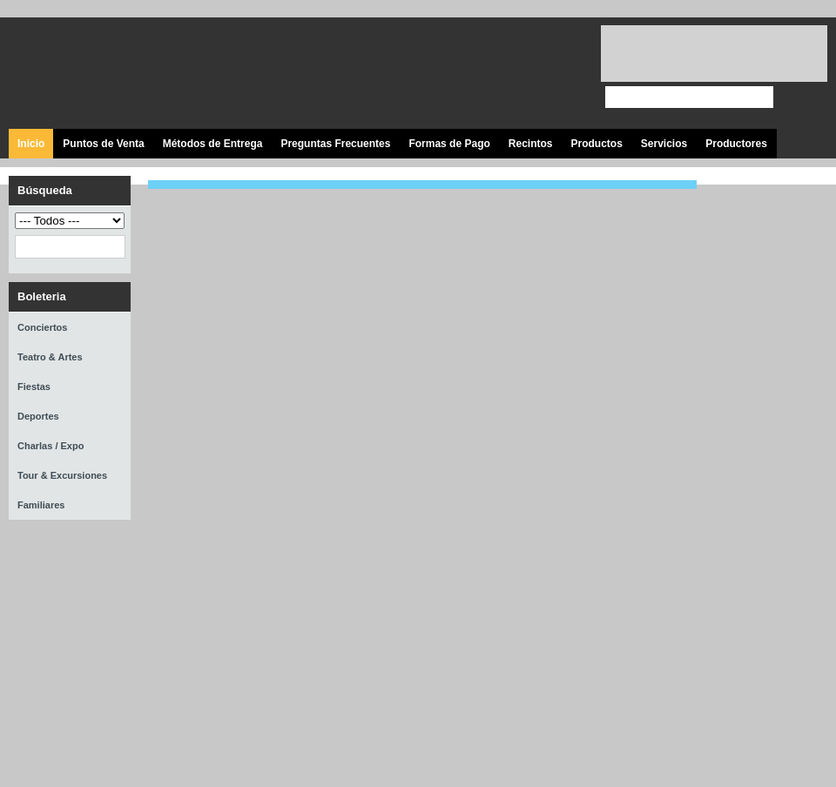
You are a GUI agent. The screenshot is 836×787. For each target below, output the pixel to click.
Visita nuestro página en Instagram (555, 74)
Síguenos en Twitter (476, 74)
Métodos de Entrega (213, 144)
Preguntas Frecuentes (335, 144)
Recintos (531, 144)
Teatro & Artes (50, 357)
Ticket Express (112, 71)
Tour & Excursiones (62, 475)
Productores (736, 144)
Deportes (38, 416)
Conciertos (42, 327)
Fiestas (34, 386)
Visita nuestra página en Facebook (437, 74)
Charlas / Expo (50, 446)
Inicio (30, 144)
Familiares (40, 505)
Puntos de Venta (103, 144)
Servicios (664, 144)
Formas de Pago (448, 144)
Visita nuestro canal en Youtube (516, 74)
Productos (596, 144)
